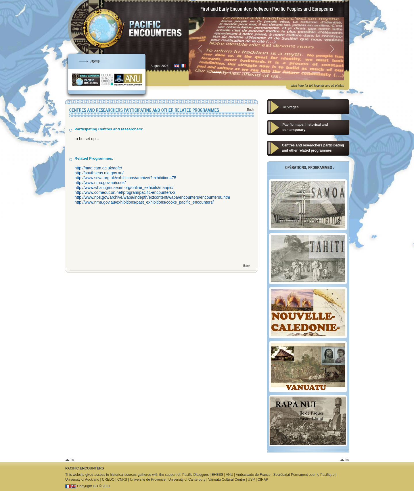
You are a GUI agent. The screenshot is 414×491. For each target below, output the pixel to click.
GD (95, 486)
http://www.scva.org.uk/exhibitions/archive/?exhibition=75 (125, 177)
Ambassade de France (253, 475)
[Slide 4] (246, 72)
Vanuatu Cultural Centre (226, 480)
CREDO (108, 480)
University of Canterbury (187, 480)
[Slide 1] (217, 72)
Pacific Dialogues (195, 475)
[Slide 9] (296, 72)
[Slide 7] (276, 72)
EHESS (217, 475)
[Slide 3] (237, 72)
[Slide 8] (286, 72)
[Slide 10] (306, 72)
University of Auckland (82, 480)
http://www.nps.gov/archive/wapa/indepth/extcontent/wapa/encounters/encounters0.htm (152, 197)
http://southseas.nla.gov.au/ (98, 173)
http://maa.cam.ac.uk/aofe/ (98, 168)
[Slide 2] (227, 72)
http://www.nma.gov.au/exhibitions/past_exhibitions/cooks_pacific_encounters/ (144, 202)
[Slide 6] (266, 72)
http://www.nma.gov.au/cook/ (100, 182)
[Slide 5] (256, 72)
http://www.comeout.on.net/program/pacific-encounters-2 (124, 192)
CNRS (122, 480)
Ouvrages (290, 107)
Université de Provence (148, 480)
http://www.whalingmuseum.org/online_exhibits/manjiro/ (123, 187)
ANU (229, 475)
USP (251, 480)
